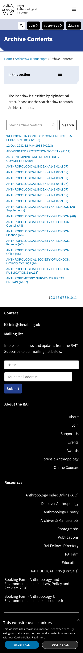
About (74, 416)
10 (71, 297)
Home (8, 59)
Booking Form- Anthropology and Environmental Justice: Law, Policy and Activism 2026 (36, 583)
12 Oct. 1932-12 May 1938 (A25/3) (29, 145)
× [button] (78, 620)
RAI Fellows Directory (61, 545)
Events (73, 442)
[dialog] (41, 634)
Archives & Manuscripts (31, 59)
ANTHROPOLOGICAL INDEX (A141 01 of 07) (37, 166)
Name (8, 357)
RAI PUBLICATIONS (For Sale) (55, 570)
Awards (73, 450)
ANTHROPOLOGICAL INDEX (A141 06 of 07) (37, 195)
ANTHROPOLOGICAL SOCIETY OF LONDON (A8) (41, 216)
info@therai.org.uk (22, 324)
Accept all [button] (22, 644)
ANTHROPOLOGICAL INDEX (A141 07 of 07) (37, 201)
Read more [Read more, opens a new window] (38, 637)
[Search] (32, 125)
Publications (68, 537)
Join (75, 425)
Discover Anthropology (60, 503)
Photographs (68, 528)
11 (75, 297)
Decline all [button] (60, 644)
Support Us (70, 433)
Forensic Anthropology (60, 458)
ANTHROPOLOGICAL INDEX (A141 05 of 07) (37, 189)
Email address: (38, 375)
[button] (74, 8)
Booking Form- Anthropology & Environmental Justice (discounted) (33, 598)
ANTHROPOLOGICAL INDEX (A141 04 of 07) (37, 183)
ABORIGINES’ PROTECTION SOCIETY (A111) (38, 151)
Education (70, 562)
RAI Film (72, 554)
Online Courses (66, 467)
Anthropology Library (61, 511)
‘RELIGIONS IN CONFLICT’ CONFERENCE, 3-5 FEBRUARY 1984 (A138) (39, 137)
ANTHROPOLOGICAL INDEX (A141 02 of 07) (37, 172)
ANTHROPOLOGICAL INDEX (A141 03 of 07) (37, 178)
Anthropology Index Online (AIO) (52, 495)
